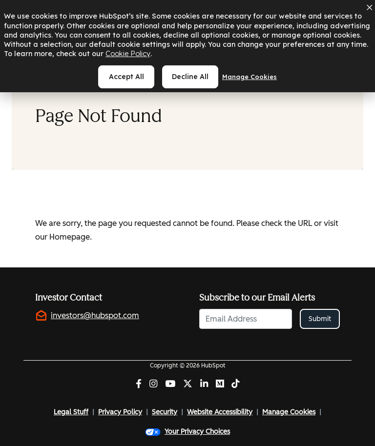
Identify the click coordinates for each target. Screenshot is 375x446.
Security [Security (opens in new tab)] (164, 412)
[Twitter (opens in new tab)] (187, 385)
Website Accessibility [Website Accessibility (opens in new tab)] (219, 412)
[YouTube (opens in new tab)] (170, 385)
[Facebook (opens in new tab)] (139, 385)
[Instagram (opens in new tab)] (153, 385)
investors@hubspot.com (95, 315)
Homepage (69, 237)
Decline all (190, 76)
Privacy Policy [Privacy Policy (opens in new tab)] (120, 412)
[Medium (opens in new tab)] (220, 385)
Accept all (126, 76)
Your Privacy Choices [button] (187, 431)
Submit (320, 319)
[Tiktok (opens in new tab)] (235, 385)
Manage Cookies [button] (288, 412)
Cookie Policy (127, 53)
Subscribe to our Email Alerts (257, 297)
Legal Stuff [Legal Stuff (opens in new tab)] (71, 412)
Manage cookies (249, 77)
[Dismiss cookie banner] (369, 7)
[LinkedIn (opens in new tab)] (204, 385)
